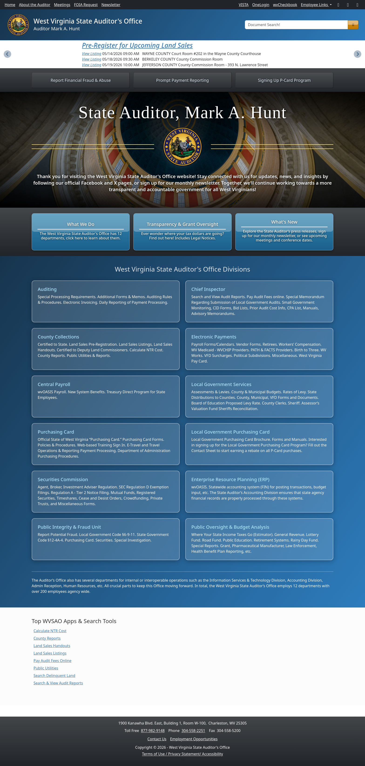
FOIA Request (86, 4)
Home (10, 4)
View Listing (91, 53)
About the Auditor (35, 4)
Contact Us (156, 739)
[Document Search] (296, 24)
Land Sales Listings (50, 653)
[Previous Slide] (7, 54)
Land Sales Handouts (52, 645)
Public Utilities (46, 668)
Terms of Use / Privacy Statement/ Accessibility (182, 753)
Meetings (62, 4)
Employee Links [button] (315, 4)
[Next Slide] (357, 54)
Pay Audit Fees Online (52, 660)
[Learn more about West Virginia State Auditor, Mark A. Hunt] (182, 150)
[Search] (353, 24)
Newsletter (110, 4)
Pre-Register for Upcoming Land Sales (137, 45)
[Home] (18, 24)
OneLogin (260, 4)
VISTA (244, 4)
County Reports (47, 638)
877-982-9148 (153, 730)
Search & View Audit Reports (58, 683)
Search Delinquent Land (54, 675)
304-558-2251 (193, 730)
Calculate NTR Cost (50, 630)
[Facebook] (338, 4)
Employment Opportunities (194, 739)
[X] (348, 4)
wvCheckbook (285, 4)
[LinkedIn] (357, 4)
